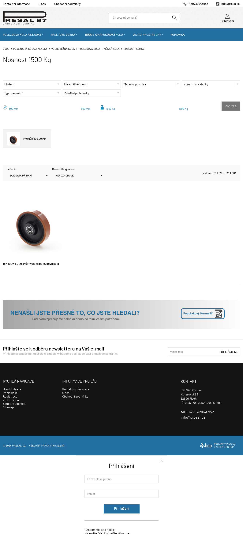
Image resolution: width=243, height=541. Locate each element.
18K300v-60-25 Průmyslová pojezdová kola (31, 263)
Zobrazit (230, 106)
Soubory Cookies (14, 403)
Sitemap (8, 407)
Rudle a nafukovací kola (104, 34)
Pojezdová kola (89, 49)
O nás (42, 4)
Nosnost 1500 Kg (134, 49)
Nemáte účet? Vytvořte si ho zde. (108, 533)
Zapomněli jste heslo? (100, 529)
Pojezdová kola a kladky (22, 34)
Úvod (6, 49)
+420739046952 (197, 3)
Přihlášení (121, 508)
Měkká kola (112, 49)
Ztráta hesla (11, 400)
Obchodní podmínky (67, 4)
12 (214, 173)
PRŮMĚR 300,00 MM (26, 139)
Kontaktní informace (16, 4)
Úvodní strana (12, 389)
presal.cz (19, 445)
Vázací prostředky (147, 34)
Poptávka (177, 34)
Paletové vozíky (63, 34)
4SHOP (230, 447)
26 (220, 173)
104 (234, 173)
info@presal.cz (230, 3)
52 (227, 173)
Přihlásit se (228, 351)
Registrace (10, 396)
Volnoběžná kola (63, 49)
